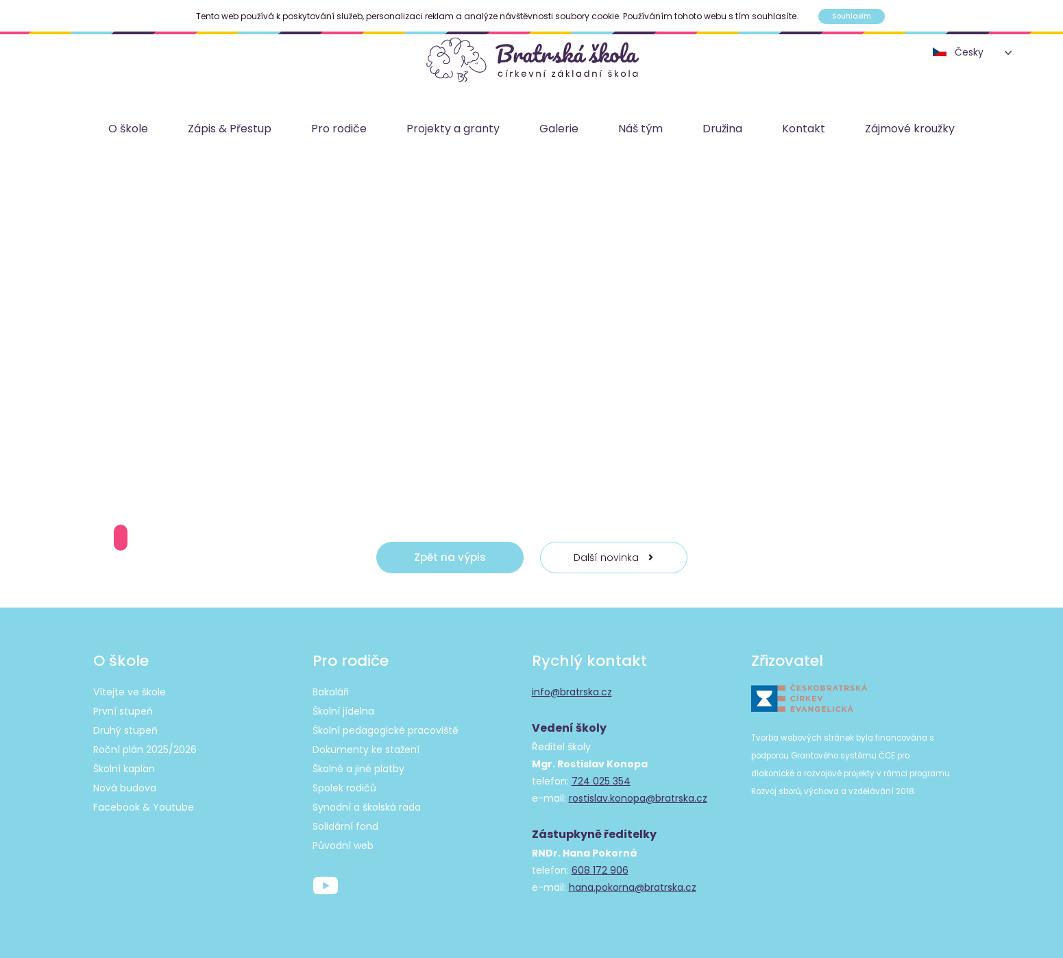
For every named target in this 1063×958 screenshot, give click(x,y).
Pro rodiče (339, 128)
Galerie (558, 128)
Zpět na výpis (450, 557)
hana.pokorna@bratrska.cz (632, 887)
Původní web (343, 845)
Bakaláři (331, 692)
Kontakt (803, 128)
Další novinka (613, 557)
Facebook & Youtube (143, 807)
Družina (722, 128)
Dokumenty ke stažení (366, 749)
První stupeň (123, 711)
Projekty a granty (453, 128)
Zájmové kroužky (910, 128)
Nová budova (124, 788)
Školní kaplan (124, 769)
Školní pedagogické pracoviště (386, 730)
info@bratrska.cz (572, 692)
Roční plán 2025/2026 (145, 749)
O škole (128, 128)
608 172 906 (600, 870)
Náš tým (640, 128)
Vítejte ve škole (129, 692)
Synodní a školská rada (367, 807)
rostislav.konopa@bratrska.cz (638, 798)
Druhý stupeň (125, 730)
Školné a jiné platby (358, 769)
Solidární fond (345, 826)
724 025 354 (601, 781)
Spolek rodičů (344, 788)
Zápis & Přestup (229, 128)
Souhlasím (851, 16)
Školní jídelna (343, 711)
